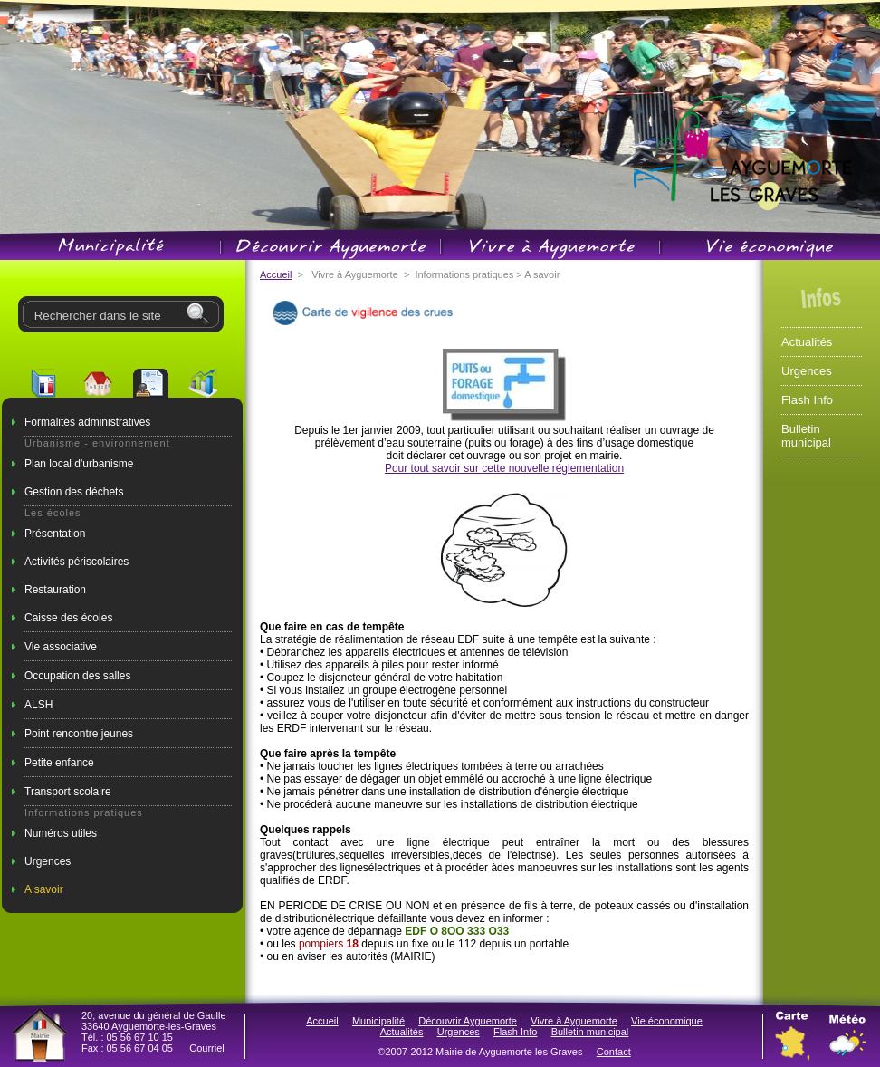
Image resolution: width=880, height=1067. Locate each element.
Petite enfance (59, 762)
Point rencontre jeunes (78, 733)
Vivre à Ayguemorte (574, 1020)
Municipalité (378, 1020)
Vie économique (667, 1020)
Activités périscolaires (76, 561)
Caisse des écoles (68, 617)
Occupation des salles (77, 675)
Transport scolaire (67, 791)
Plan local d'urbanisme (78, 463)
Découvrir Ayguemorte (467, 1020)
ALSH (38, 704)
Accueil (276, 274)
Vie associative (60, 646)
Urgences (47, 861)
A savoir (43, 889)
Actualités (806, 342)
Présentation (54, 533)
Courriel (207, 1048)
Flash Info (807, 400)
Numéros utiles (60, 833)
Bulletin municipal (806, 435)
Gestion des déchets (73, 491)
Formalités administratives (87, 422)
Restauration (55, 589)
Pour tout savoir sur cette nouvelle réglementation (504, 468)
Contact (614, 1051)
